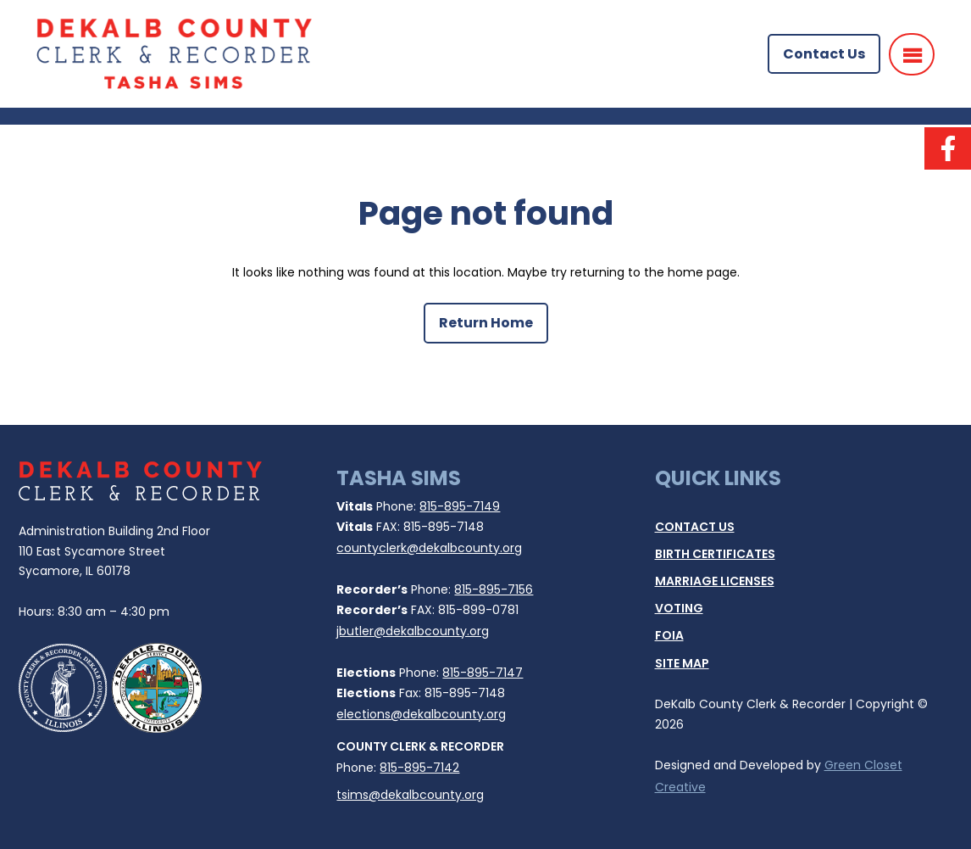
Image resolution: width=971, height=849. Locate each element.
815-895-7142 (419, 767)
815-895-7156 (493, 589)
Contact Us (824, 54)
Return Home (486, 322)
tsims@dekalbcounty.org (410, 794)
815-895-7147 (482, 672)
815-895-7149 (459, 506)
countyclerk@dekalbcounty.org (429, 547)
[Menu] (912, 54)
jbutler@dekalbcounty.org (412, 631)
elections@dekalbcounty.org (421, 714)
